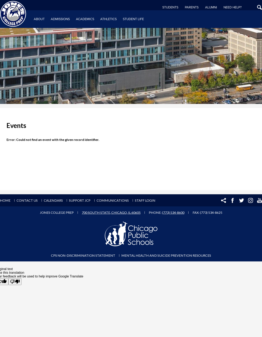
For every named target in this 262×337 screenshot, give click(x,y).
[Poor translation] (14, 281)
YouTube (259, 200)
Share (223, 200)
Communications (113, 200)
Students (170, 7)
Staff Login (145, 200)
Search (259, 7)
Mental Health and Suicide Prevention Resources (166, 255)
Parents (192, 7)
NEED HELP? (233, 7)
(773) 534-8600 (173, 212)
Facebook (232, 200)
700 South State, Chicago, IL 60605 (111, 212)
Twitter (241, 200)
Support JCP (79, 200)
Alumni (211, 7)
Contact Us (27, 200)
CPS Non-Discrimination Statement (83, 255)
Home (5, 200)
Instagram (250, 200)
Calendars (53, 200)
